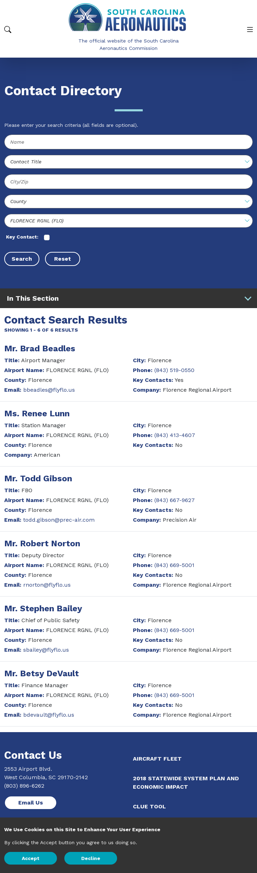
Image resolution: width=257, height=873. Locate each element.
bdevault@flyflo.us (48, 714)
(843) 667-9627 (174, 500)
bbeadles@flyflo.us (49, 389)
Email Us (30, 802)
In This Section (129, 298)
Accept (30, 858)
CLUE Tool (149, 806)
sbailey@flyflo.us (46, 649)
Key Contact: (22, 237)
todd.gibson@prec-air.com (59, 519)
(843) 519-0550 (174, 370)
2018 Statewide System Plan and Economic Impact (186, 782)
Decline (90, 858)
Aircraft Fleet (157, 758)
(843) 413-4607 (174, 435)
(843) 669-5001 (174, 565)
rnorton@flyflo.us (47, 584)
